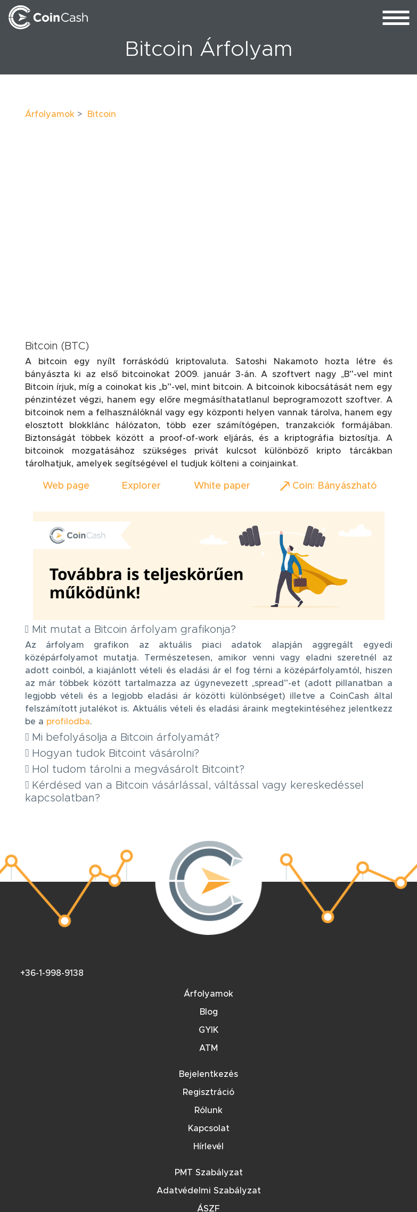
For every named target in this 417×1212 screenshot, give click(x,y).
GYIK (208, 1030)
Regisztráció (208, 1092)
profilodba (68, 721)
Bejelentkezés (208, 1074)
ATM (208, 1048)
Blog (209, 1012)
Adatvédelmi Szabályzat (209, 1190)
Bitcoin (101, 114)
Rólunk (208, 1110)
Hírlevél (208, 1146)
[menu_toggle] (395, 17)
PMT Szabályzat (209, 1172)
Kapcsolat (209, 1128)
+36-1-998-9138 (52, 973)
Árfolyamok (50, 114)
